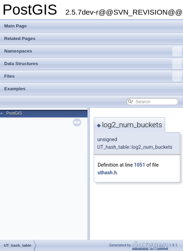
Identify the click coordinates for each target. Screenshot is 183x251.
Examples (15, 88)
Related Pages (19, 38)
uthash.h (107, 172)
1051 (139, 165)
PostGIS (14, 113)
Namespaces (93, 51)
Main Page (15, 26)
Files (93, 76)
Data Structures (93, 64)
